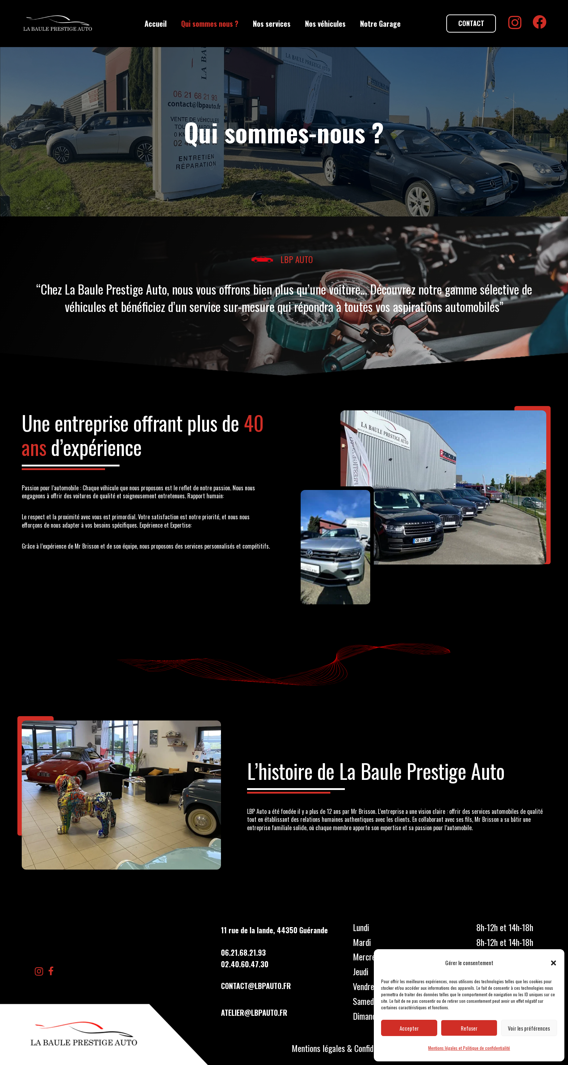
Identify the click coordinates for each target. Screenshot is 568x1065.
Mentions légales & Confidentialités (347, 1048)
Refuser (469, 1028)
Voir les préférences (529, 1028)
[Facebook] (539, 22)
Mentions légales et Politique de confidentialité (469, 1048)
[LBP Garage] (58, 23)
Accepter (409, 1028)
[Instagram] (515, 22)
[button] (553, 963)
